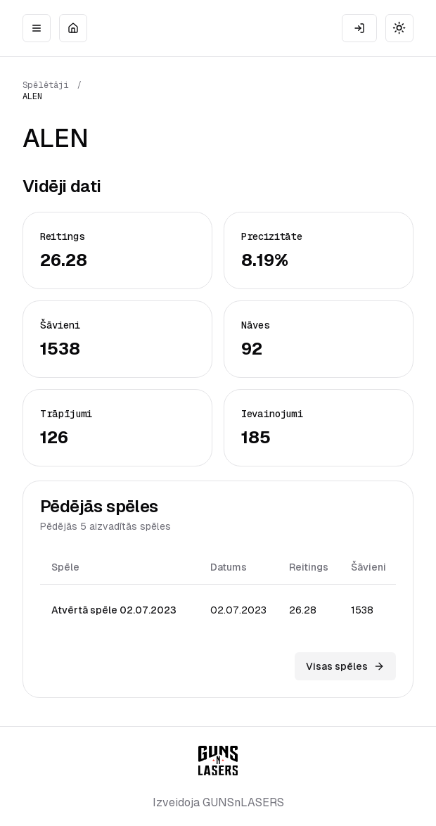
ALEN (32, 96)
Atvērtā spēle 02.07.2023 (114, 610)
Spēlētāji (46, 85)
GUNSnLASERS (243, 802)
